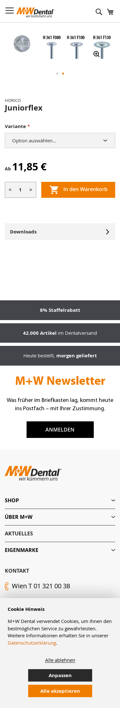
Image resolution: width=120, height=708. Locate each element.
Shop (12, 500)
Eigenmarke (21, 550)
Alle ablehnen (60, 660)
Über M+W (18, 516)
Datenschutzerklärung (32, 643)
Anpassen (60, 675)
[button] (17, 44)
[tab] (60, 500)
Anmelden (60, 429)
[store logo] (35, 12)
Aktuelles (19, 533)
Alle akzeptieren (60, 691)
